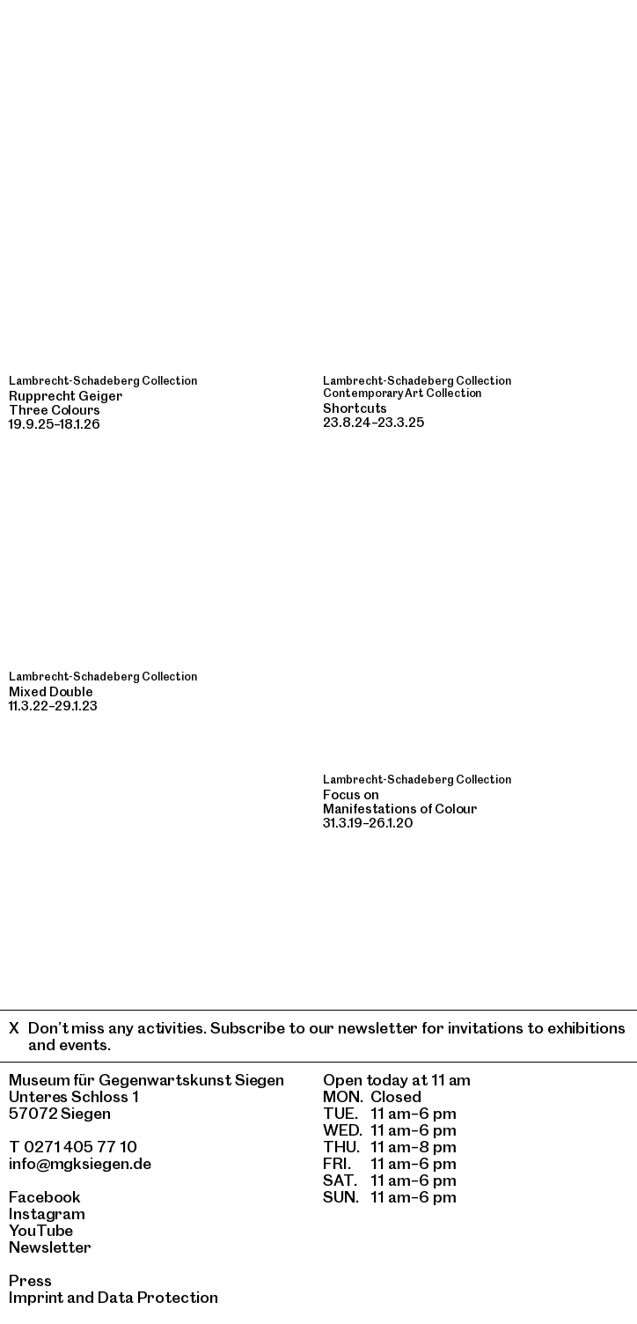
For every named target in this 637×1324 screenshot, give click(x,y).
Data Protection (158, 1297)
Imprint (36, 1297)
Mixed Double (51, 692)
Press (30, 1280)
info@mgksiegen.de (80, 1163)
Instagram (47, 1213)
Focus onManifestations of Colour (400, 802)
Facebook (45, 1197)
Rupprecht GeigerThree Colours (65, 403)
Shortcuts (355, 408)
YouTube (41, 1230)
